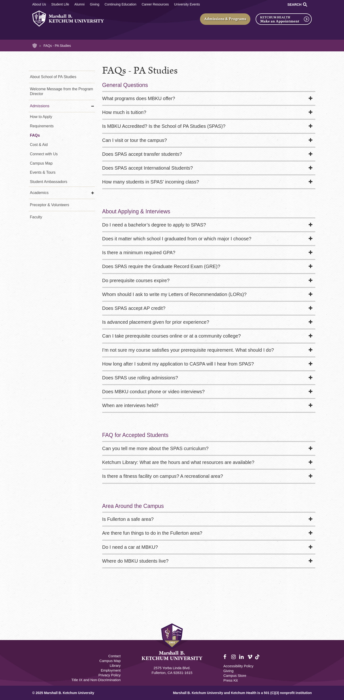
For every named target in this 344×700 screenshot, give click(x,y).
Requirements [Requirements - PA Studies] (42, 126)
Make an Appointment (279, 21)
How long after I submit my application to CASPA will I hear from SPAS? (178, 363)
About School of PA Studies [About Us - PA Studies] (53, 77)
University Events (187, 4)
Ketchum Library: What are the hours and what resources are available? (178, 462)
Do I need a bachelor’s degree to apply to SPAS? (154, 224)
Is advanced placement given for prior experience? (155, 322)
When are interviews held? (130, 405)
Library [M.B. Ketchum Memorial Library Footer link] (115, 665)
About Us (39, 4)
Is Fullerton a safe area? (128, 519)
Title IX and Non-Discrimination (96, 680)
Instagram (233, 657)
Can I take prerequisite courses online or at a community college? (171, 336)
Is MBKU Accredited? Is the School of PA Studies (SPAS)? (164, 126)
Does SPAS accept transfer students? (142, 154)
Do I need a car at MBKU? (130, 547)
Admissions (39, 106)
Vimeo (250, 657)
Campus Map (41, 163)
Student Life (60, 4)
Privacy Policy (109, 675)
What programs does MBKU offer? (138, 98)
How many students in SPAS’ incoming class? (150, 181)
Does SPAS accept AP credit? (134, 308)
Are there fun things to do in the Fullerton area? (152, 533)
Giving (94, 4)
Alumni (79, 4)
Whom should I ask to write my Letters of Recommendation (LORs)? (174, 294)
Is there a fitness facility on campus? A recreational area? (162, 476)
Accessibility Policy (238, 666)
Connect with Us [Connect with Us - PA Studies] (44, 154)
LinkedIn (241, 657)
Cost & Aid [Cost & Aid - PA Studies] (39, 145)
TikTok (257, 659)
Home (34, 46)
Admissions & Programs (225, 19)
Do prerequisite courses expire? (136, 280)
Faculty (36, 217)
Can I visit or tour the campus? (134, 140)
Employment (111, 670)
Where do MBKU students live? (135, 561)
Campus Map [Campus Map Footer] (110, 661)
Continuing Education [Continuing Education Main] (120, 4)
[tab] (209, 99)
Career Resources (155, 4)
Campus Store (234, 675)
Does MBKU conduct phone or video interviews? (153, 391)
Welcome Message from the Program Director (61, 91)
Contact (114, 656)
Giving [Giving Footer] (228, 671)
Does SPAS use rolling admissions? (140, 377)
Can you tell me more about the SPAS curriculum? (155, 448)
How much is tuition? (124, 112)
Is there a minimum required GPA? (138, 252)
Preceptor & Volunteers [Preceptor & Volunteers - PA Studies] (49, 205)
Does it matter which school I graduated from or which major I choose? (177, 238)
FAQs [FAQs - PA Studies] (35, 135)
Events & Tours (42, 172)
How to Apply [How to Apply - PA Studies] (41, 117)
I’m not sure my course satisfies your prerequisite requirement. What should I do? (188, 350)
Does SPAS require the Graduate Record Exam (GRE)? (161, 266)
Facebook (226, 657)
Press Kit (230, 680)
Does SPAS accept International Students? (147, 168)
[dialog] (329, 685)
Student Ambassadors (48, 182)
